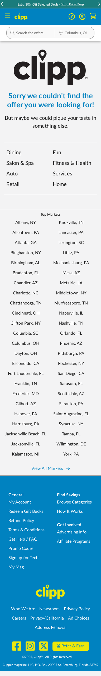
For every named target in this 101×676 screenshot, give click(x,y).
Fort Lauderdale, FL (26, 374)
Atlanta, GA (26, 243)
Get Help (16, 539)
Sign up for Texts (23, 558)
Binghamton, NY (26, 253)
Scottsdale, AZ (71, 394)
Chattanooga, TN (25, 303)
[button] (30, 33)
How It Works (70, 511)
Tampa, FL (71, 434)
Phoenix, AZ (71, 343)
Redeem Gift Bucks (25, 511)
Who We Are (23, 609)
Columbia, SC (25, 333)
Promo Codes (20, 548)
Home (60, 184)
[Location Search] (74, 33)
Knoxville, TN (71, 222)
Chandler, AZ (26, 283)
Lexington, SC (71, 243)
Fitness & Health (72, 163)
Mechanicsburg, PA (71, 263)
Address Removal (50, 627)
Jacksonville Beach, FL (25, 434)
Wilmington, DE (71, 444)
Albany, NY (25, 222)
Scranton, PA (71, 404)
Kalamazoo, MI (25, 454)
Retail (13, 184)
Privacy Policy (77, 609)
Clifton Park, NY (26, 323)
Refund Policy (21, 521)
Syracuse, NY (71, 424)
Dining (13, 152)
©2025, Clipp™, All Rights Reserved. (47, 657)
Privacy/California (47, 618)
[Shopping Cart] (93, 16)
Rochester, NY (71, 363)
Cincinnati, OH (26, 313)
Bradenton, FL (26, 273)
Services (62, 173)
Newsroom (49, 609)
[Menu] (7, 16)
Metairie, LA (71, 283)
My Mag (16, 567)
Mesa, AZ (71, 273)
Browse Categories (74, 502)
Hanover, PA (25, 414)
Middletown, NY (71, 293)
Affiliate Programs (73, 541)
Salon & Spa (20, 163)
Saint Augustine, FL (71, 414)
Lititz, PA (71, 253)
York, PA (71, 454)
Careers (19, 618)
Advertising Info (71, 532)
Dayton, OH (26, 353)
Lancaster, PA (71, 233)
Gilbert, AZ (26, 404)
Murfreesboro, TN (71, 303)
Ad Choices (78, 618)
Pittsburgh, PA (71, 353)
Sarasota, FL (71, 384)
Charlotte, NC (26, 293)
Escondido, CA (25, 363)
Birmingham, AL (25, 263)
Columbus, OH (25, 343)
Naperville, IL (71, 313)
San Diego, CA (71, 374)
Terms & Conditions (26, 530)
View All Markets (50, 468)
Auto (12, 173)
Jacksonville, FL (25, 444)
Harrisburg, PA (25, 424)
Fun (57, 152)
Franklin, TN (26, 384)
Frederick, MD (25, 394)
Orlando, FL (71, 333)
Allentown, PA (25, 233)
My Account (19, 502)
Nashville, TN (71, 323)
